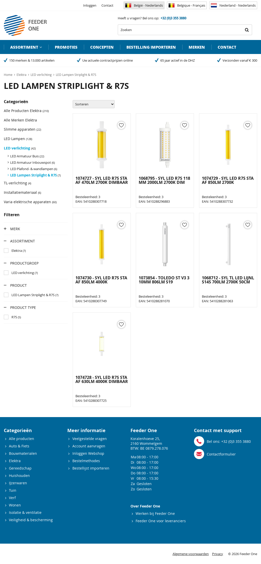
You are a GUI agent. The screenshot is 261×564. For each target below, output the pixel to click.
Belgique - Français (186, 5)
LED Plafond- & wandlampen (33, 169)
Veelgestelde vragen (89, 438)
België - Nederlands (144, 5)
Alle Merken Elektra (20, 120)
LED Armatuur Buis (27, 156)
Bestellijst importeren (90, 468)
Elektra (15, 460)
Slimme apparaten (22, 129)
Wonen (15, 505)
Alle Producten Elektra (26, 110)
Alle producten (21, 438)
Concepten (102, 47)
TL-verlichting (17, 183)
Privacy (217, 554)
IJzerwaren (18, 482)
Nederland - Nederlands (233, 5)
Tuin (12, 490)
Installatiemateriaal (22, 192)
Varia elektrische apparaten (30, 201)
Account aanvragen (88, 446)
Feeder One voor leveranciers (161, 520)
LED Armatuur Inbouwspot (32, 162)
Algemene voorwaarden (191, 554)
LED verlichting (20, 148)
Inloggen (89, 5)
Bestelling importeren (151, 47)
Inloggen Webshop (88, 453)
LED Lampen (18, 138)
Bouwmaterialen (23, 453)
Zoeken (247, 30)
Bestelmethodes (86, 460)
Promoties (66, 47)
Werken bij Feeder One (155, 513)
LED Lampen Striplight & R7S (35, 175)
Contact (107, 5)
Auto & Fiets (19, 446)
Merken (197, 47)
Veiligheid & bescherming (31, 519)
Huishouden (19, 475)
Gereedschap (20, 468)
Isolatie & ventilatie (25, 512)
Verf (12, 497)
